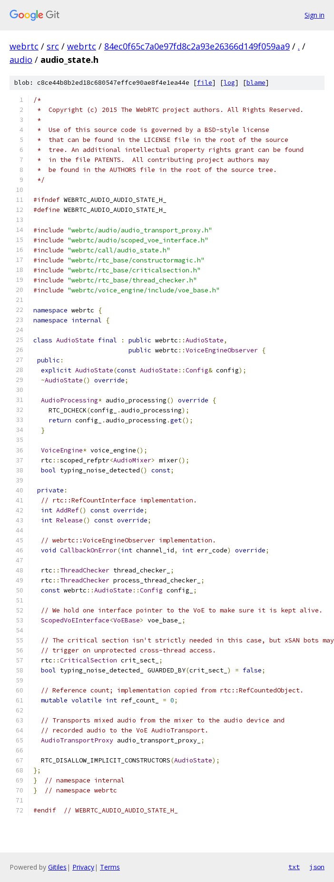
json (316, 866)
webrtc (24, 46)
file (204, 83)
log (229, 83)
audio (21, 59)
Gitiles (57, 867)
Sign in (314, 15)
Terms (110, 867)
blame (255, 83)
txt (294, 866)
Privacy (83, 867)
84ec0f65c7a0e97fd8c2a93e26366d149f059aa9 (197, 46)
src (53, 46)
